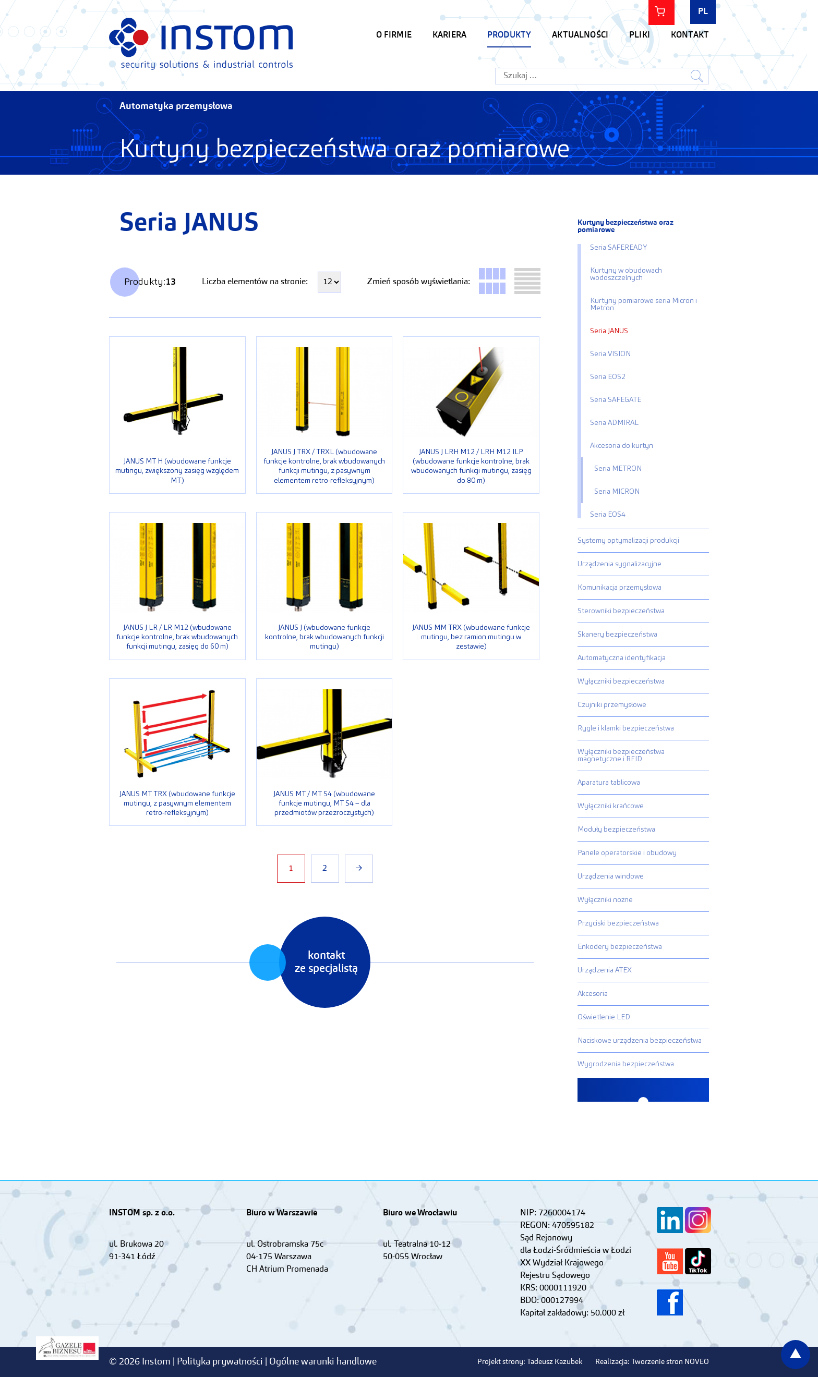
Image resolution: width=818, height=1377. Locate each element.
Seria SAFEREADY (618, 247)
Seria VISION (610, 354)
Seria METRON (618, 468)
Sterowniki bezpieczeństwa (621, 611)
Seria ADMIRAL (614, 422)
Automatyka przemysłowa (176, 106)
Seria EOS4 (607, 514)
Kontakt (690, 35)
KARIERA (449, 35)
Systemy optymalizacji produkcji (628, 540)
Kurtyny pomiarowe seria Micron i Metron (643, 304)
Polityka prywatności (221, 1362)
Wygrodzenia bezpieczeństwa (626, 1064)
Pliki (639, 35)
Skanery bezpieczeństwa (617, 634)
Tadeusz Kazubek (554, 1362)
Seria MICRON (617, 491)
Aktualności (580, 35)
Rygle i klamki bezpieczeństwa (626, 728)
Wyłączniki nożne (605, 900)
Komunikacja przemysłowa (619, 587)
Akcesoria (593, 993)
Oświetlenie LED (604, 1017)
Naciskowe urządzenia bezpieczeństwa (640, 1040)
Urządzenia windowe (611, 876)
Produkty (509, 35)
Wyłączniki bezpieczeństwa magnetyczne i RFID (621, 755)
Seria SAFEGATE (615, 400)
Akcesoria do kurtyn (621, 445)
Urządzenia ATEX (605, 970)
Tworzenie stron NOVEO (670, 1362)
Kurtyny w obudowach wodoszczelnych (626, 274)
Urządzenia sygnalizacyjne (619, 564)
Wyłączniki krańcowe (611, 806)
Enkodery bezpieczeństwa (620, 947)
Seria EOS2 (607, 377)
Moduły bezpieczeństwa (616, 829)
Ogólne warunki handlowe (323, 1362)
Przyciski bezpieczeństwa (618, 923)
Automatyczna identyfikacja (622, 658)
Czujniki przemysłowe (612, 705)
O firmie (394, 35)
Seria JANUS (609, 331)
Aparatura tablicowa (609, 782)
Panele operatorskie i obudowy (627, 853)
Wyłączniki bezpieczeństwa (621, 681)
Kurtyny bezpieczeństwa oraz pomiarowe (625, 226)
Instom (201, 43)
